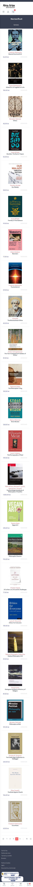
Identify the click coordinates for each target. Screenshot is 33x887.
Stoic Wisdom (15, 421)
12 (26, 839)
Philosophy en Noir (15, 724)
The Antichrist (15, 287)
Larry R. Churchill (15, 621)
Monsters (15, 254)
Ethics (15, 120)
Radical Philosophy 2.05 (15, 656)
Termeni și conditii (6, 856)
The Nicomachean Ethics (15, 320)
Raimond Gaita (15, 387)
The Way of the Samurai (15, 220)
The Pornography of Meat (15, 455)
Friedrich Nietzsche (15, 52)
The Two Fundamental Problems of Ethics (15, 354)
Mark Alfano (9, 486)
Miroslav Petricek (15, 722)
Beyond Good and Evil (15, 54)
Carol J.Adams (15, 453)
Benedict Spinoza (15, 119)
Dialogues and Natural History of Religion (15, 690)
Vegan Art (15, 525)
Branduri (3, 858)
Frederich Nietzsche (15, 824)
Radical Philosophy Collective (15, 654)
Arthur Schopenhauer (15, 352)
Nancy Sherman (15, 420)
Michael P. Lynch (19, 486)
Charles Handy (15, 588)
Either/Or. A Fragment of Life (15, 87)
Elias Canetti (15, 790)
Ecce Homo (15, 825)
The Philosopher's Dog (15, 388)
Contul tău (4, 850)
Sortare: (15, 25)
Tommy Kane (15, 523)
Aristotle (15, 319)
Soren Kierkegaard (15, 86)
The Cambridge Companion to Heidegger (15, 758)
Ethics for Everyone (15, 623)
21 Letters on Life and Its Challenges (15, 589)
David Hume (15, 688)
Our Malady (15, 187)
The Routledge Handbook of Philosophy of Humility (15, 491)
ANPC (2, 865)
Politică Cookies (5, 863)
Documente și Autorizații (8, 868)
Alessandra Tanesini (15, 488)
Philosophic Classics (15, 556)
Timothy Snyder (15, 185)
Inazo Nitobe (15, 152)
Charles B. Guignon (15, 756)
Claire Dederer (15, 252)
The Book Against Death (15, 792)
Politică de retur (5, 853)
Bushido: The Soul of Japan (15, 154)
